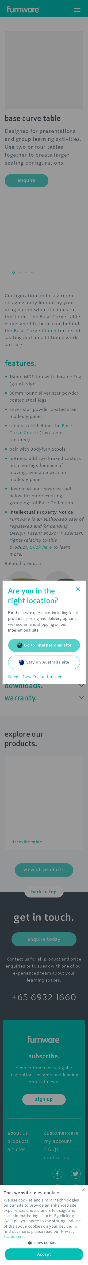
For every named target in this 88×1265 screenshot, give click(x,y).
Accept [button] (44, 1254)
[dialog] (44, 1225)
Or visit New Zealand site (34, 677)
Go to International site (44, 645)
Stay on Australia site (44, 662)
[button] (44, 1243)
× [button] (82, 1190)
